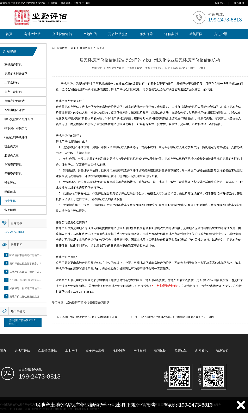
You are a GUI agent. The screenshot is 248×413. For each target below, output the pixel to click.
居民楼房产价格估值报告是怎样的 (22, 322)
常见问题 (10, 210)
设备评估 (10, 182)
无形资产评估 (13, 173)
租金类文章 (11, 146)
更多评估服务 (118, 34)
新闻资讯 (219, 3)
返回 (211, 317)
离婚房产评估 (13, 64)
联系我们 (239, 3)
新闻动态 (10, 191)
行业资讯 (10, 200)
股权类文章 (11, 155)
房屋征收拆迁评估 (15, 73)
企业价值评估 (62, 34)
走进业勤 (220, 34)
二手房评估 (11, 82)
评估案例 (171, 34)
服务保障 (146, 34)
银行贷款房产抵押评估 (18, 119)
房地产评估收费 (14, 101)
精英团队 (196, 34)
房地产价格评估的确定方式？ (26, 271)
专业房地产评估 (14, 110)
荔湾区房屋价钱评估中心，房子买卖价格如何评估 (89, 317)
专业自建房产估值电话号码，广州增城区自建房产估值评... (173, 317)
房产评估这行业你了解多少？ (26, 263)
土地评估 (90, 34)
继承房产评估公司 (15, 128)
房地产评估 (32, 34)
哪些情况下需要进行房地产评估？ (28, 255)
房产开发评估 (13, 92)
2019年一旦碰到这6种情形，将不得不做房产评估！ (38, 279)
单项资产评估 (13, 164)
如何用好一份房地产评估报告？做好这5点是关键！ (38, 288)
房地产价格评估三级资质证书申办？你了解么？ (36, 296)
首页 (9, 34)
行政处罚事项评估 (15, 137)
